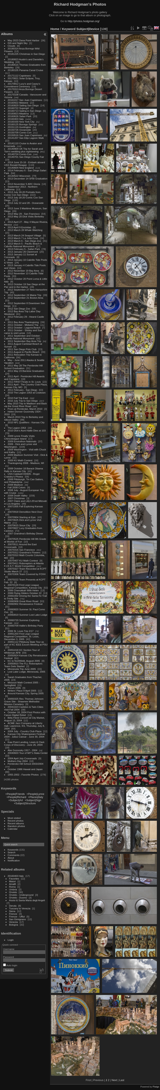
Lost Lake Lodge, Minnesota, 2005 (26, 671)
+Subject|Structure (25, 803)
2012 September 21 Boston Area (25, 297)
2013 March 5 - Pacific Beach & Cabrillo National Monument (23, 245)
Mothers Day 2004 (18, 761)
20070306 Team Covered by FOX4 (27, 574)
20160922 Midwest (18, 102)
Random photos (16, 826)
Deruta (12, 905)
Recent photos (16, 820)
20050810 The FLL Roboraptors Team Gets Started (23, 665)
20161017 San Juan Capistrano (25, 100)
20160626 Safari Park (19, 116)
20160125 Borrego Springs (22, 124)
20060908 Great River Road (23, 601)
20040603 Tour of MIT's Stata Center (28, 753)
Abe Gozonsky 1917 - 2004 (23, 750)
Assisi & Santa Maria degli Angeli (27, 900)
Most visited (14, 818)
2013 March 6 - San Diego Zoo (24, 240)
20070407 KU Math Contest (23, 560)
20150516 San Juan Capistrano (25, 135)
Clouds (11, 45)
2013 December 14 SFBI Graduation (28, 178)
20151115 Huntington (19, 127)
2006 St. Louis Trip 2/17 (21, 631)
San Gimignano (17, 919)
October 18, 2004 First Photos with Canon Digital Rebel (24, 713)
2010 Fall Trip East (18, 398)
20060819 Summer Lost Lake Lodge (27, 614)
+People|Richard (16, 797)
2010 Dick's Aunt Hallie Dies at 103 (27, 430)
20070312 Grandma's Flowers (24, 552)
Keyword (69, 29)
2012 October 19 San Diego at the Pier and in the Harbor (24, 285)
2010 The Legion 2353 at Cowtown (27, 392)
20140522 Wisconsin (19, 175)
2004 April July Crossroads (22, 758)
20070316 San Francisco (21, 549)
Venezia (13, 922)
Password (8, 957)
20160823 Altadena (18, 113)
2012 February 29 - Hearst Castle (26, 316)
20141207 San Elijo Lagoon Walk (26, 138)
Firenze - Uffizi (17, 916)
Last (121, 1080)
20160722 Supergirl (18, 108)
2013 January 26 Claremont (23, 251)
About (11, 857)
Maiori (12, 881)
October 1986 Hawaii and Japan (25, 769)
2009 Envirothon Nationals (22, 441)
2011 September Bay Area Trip (24, 341)
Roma (12, 886)
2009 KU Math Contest (20, 460)
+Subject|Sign (33, 800)
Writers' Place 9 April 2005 (22, 690)
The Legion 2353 (17, 427)
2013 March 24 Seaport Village (24, 235)
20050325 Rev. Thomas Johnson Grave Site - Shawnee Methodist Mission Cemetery (24, 701)
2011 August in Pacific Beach (23, 352)
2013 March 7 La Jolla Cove (23, 238)
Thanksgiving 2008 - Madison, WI (26, 463)
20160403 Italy (16, 119)
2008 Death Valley (18, 495)
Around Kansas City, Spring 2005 (26, 693)
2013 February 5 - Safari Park (24, 249)
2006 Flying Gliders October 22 (25, 593)
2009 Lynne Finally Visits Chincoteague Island (19, 437)
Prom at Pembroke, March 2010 (25, 408)
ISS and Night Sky (18, 43)
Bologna (13, 924)
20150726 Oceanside (19, 129)
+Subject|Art (15, 800)
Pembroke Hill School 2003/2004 (25, 763)
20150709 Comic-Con (19, 132)
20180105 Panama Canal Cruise (25, 70)
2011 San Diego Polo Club (22, 349)
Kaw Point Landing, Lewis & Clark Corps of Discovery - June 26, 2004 (24, 743)
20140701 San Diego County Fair (26, 156)
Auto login (10, 965)
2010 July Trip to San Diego (23, 400)
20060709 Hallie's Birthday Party (25, 625)
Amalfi (12, 884)
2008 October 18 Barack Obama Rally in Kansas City (23, 469)
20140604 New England (21, 167)
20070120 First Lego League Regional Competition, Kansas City (23, 586)
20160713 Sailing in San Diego (24, 110)
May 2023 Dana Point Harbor (23, 40)
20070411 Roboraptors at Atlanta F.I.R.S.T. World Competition (24, 564)
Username (8, 949)
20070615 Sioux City (19, 525)
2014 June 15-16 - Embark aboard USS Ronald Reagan (24, 163)
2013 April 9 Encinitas (19, 227)
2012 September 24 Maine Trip (24, 295)
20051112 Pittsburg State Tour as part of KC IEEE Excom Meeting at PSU (26, 643)
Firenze (13, 913)
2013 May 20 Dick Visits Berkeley (26, 216)
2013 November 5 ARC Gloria (24, 184)
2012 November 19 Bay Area (23, 270)
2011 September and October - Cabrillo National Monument (22, 337)
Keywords (13, 849)
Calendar (13, 828)
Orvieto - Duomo (18, 897)
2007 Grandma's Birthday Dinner (25, 533)
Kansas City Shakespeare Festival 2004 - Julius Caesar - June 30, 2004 (24, 735)
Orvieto (13, 892)
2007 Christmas (16, 498)
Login (11, 939)
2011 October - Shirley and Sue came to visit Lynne (23, 331)
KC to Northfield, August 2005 (24, 660)
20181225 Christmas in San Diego (26, 54)
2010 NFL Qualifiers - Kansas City (26, 422)
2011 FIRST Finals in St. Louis (24, 381)
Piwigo (156, 1086)
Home (54, 29)
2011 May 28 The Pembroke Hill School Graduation (23, 367)
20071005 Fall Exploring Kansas (25, 506)
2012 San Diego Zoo (19, 308)
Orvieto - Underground (21, 894)
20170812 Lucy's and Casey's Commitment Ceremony (22, 85)
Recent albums (16, 823)
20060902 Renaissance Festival (25, 604)
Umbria (13, 889)
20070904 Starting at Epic (22, 517)
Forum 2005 (14, 688)
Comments (14, 855)
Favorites (14, 878)
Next (114, 1080)
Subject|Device (87, 29)
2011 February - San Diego (22, 389)
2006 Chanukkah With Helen (23, 590)
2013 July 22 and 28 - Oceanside (26, 203)
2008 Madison (15, 484)
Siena (12, 911)
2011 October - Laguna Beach (24, 327)
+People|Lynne (35, 794)
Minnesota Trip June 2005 (22, 669)
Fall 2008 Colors (17, 487)
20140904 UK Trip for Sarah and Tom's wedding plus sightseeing (23, 150)
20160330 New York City (21, 121)
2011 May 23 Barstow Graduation (26, 371)
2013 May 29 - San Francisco (24, 213)
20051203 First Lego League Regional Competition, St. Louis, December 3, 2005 (21, 636)
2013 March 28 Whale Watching (25, 230)
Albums (7, 34)
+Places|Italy (35, 797)
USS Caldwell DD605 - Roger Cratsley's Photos (22, 475)
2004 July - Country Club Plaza (24, 731)
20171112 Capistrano (19, 75)
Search (11, 852)
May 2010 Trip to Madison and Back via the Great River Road (25, 404)
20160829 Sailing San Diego (23, 105)
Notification (14, 860)
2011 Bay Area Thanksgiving (23, 322)
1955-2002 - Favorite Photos (23, 774)
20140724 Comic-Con (19, 154)
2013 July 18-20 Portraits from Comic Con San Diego (22, 193)
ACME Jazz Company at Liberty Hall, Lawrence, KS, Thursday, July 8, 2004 (24, 726)
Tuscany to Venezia (19, 908)
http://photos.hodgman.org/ (84, 21)
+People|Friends (15, 794)
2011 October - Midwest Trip (23, 324)
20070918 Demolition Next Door (25, 511)
